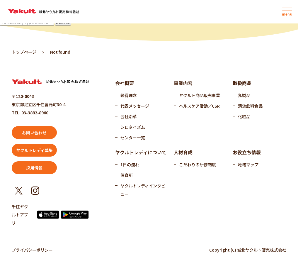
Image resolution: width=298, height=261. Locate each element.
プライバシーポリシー (32, 250)
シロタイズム (132, 127)
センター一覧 (132, 137)
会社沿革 (128, 116)
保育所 (126, 175)
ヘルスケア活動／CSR (199, 106)
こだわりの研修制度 (197, 164)
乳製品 (244, 95)
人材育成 (183, 152)
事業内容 (183, 83)
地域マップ (248, 164)
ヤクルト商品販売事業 (199, 95)
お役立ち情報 (247, 152)
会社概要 (124, 83)
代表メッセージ (134, 106)
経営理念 (128, 95)
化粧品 (244, 116)
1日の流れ (129, 164)
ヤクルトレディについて (140, 152)
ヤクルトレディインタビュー (142, 190)
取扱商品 (242, 83)
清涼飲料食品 (250, 106)
